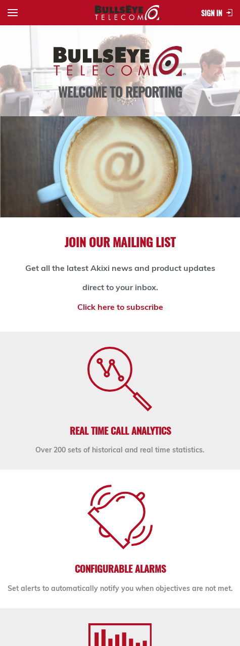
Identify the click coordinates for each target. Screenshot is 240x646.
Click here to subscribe (120, 307)
